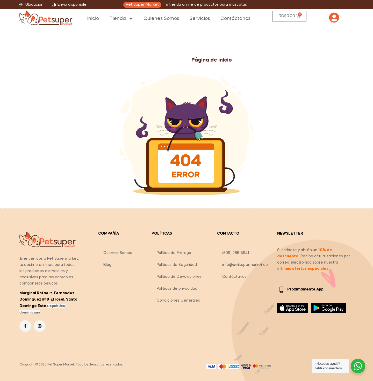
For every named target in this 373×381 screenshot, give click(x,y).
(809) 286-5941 (235, 253)
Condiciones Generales (178, 300)
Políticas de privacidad (177, 288)
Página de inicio (211, 60)
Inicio (93, 18)
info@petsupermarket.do (245, 265)
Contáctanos (235, 18)
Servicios (200, 18)
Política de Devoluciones (179, 277)
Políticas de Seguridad (177, 265)
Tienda (121, 19)
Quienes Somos (161, 18)
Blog (107, 265)
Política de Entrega (174, 253)
